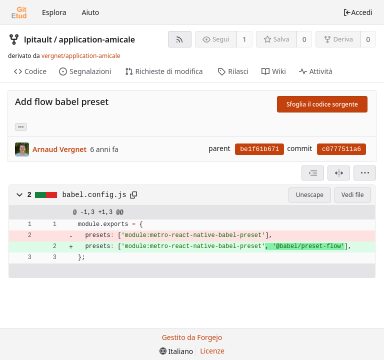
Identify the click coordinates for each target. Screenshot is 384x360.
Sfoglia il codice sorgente (322, 104)
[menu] (365, 173)
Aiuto (91, 12)
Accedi (357, 12)
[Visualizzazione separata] (339, 173)
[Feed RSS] (180, 39)
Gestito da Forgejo (192, 337)
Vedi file (353, 194)
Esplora (54, 12)
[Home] (19, 13)
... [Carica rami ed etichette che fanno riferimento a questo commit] (21, 126)
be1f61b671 (259, 149)
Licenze (212, 351)
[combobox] (313, 173)
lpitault (38, 39)
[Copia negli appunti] (133, 195)
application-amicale (97, 39)
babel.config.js (94, 195)
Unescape (310, 194)
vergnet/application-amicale (81, 56)
